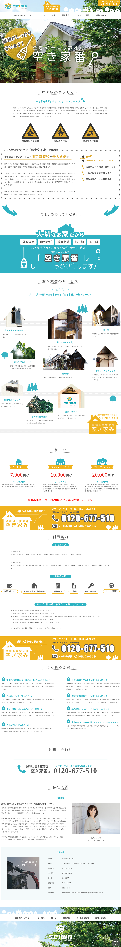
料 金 (53, 918)
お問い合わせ (103, 15)
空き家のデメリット (21, 15)
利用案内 (66, 15)
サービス (41, 15)
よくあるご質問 (83, 15)
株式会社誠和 (16, 6)
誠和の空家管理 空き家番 (52, 6)
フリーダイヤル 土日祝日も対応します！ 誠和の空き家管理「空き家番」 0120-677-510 (60, 518)
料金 (53, 15)
